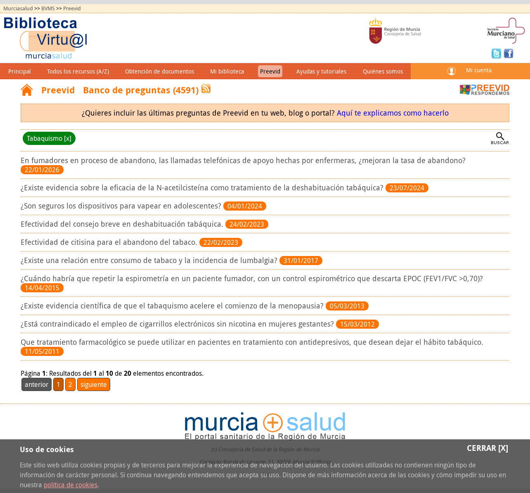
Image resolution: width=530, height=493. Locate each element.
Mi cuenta (479, 70)
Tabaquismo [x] (49, 138)
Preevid (72, 8)
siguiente (93, 384)
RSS (206, 88)
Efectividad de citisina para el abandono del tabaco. (110, 242)
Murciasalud (18, 8)
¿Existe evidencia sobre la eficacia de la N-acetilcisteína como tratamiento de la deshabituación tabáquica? (203, 187)
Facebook (508, 52)
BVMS (48, 8)
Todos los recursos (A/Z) (78, 71)
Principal (19, 71)
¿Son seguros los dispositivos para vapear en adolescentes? (122, 206)
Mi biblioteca (227, 71)
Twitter (497, 52)
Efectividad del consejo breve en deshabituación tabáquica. (123, 224)
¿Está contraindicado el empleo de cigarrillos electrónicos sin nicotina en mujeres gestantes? (178, 324)
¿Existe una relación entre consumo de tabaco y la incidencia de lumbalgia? (150, 260)
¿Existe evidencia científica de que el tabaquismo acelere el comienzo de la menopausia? (173, 305)
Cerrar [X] (487, 447)
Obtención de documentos (159, 71)
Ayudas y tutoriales (321, 71)
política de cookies (70, 484)
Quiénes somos (383, 71)
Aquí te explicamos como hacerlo (393, 113)
